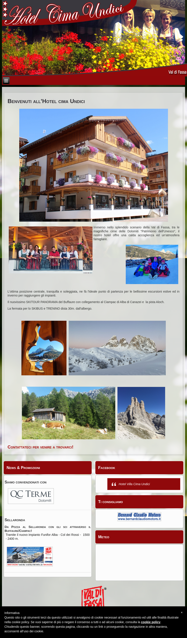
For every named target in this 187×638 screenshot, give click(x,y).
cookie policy (151, 622)
